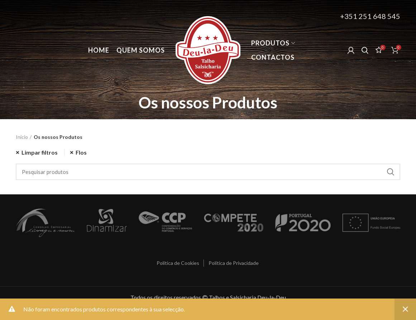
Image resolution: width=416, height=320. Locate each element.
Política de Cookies (178, 263)
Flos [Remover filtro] (81, 152)
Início (22, 137)
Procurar (391, 172)
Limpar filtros (39, 152)
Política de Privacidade (234, 263)
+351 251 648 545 (370, 16)
